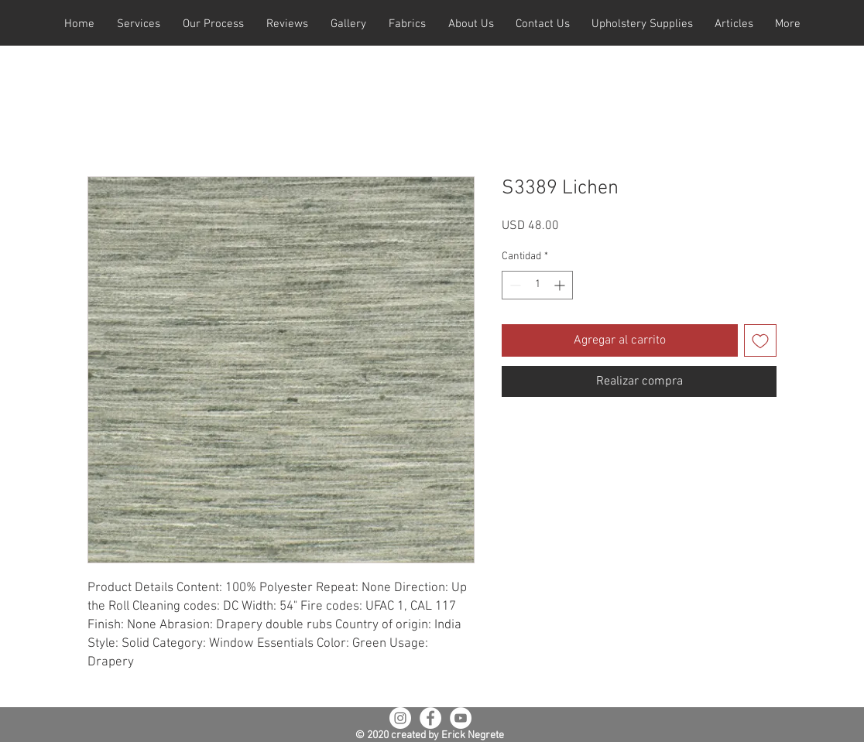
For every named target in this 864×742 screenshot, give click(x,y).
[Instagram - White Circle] (400, 718)
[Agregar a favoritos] (760, 340)
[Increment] (561, 285)
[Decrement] (513, 285)
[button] (138, 24)
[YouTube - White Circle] (460, 718)
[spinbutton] (537, 285)
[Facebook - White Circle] (430, 718)
